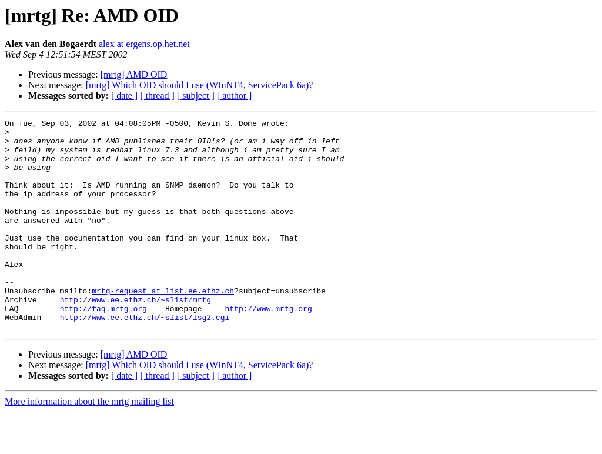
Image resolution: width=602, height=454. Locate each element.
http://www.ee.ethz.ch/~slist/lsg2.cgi (145, 357)
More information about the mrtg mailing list (89, 444)
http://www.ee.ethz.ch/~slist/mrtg (135, 336)
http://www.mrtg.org (268, 347)
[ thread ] (157, 96)
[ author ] (234, 96)
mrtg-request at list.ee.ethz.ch (163, 326)
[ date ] (124, 96)
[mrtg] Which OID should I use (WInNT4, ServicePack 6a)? (199, 85)
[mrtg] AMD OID (134, 74)
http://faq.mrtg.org (103, 347)
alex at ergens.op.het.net (144, 44)
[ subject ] (196, 96)
